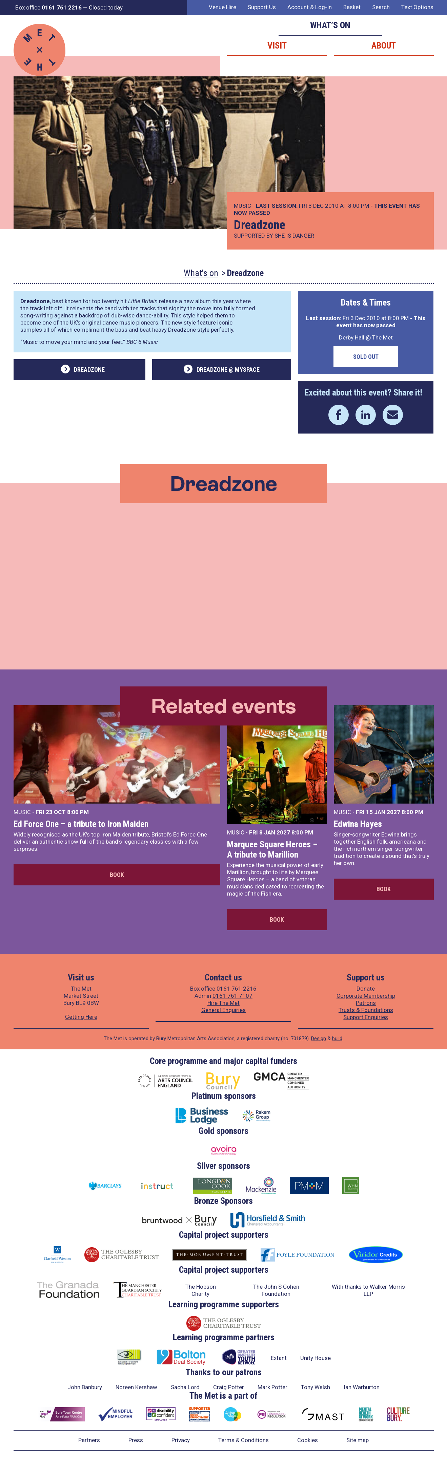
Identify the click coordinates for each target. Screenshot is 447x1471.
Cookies (307, 1440)
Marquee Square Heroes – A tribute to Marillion (272, 849)
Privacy (180, 1440)
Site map (357, 1440)
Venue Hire (222, 7)
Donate (366, 988)
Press (135, 1440)
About (383, 45)
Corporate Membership (366, 995)
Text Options (417, 7)
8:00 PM (78, 812)
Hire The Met (223, 1002)
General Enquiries (223, 1010)
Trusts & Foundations (366, 1010)
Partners (89, 1440)
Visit (277, 45)
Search (381, 7)
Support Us (262, 7)
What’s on (330, 25)
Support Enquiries (365, 1017)
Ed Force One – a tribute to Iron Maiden (81, 824)
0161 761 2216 (237, 988)
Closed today (106, 7)
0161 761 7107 (232, 995)
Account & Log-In (309, 7)
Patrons (366, 1002)
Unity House (315, 1358)
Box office (48, 7)
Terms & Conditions (243, 1440)
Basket (352, 7)
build (337, 1038)
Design (318, 1038)
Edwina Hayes (358, 824)
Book (117, 874)
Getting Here (81, 1016)
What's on (201, 273)
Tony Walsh (315, 1387)
